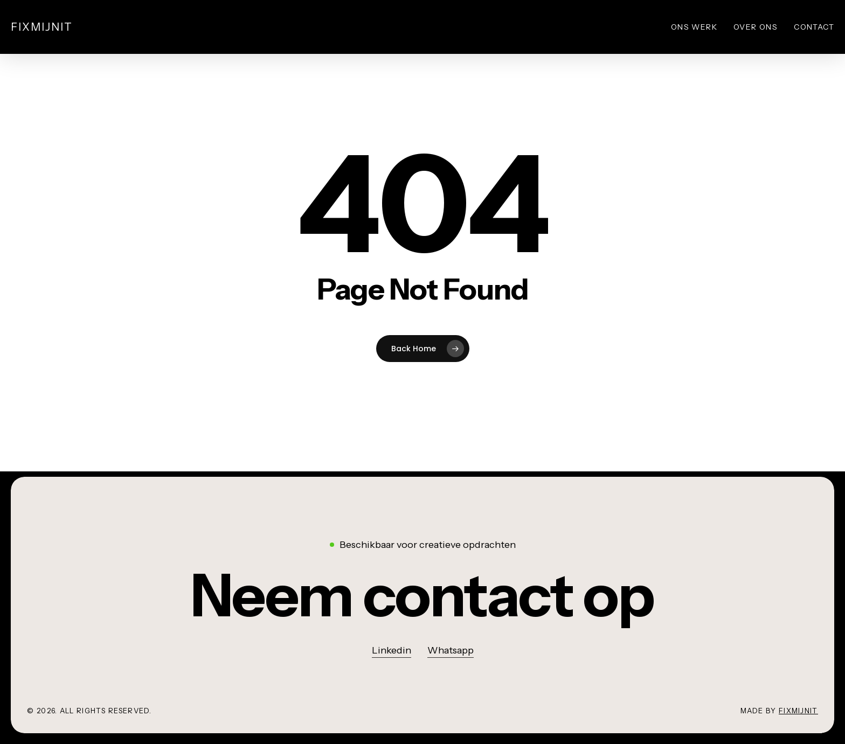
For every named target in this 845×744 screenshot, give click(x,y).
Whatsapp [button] (450, 650)
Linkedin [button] (391, 650)
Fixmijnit (42, 27)
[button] (422, 595)
